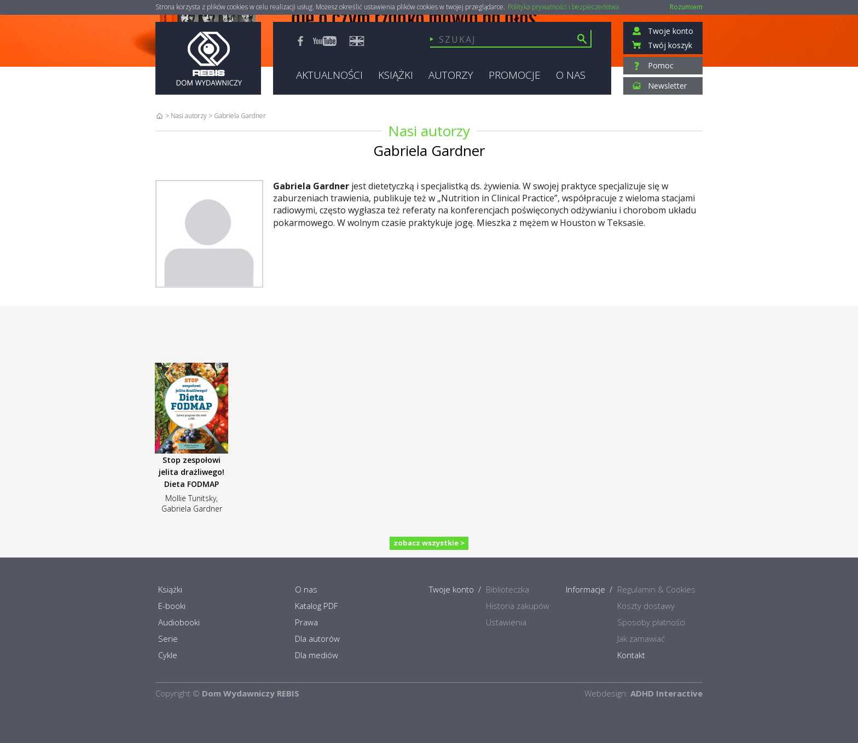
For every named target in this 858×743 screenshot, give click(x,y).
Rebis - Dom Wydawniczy (208, 58)
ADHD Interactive (666, 693)
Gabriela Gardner (191, 508)
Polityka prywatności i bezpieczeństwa (563, 7)
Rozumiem (686, 6)
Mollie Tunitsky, (191, 498)
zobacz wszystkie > (429, 543)
